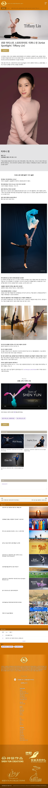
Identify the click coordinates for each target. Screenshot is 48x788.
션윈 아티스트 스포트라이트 (8, 418)
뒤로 (3, 8)
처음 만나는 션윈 (23, 691)
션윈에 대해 (22, 688)
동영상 (21, 707)
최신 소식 (21, 708)
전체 (3, 632)
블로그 (11, 632)
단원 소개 (21, 711)
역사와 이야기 (22, 738)
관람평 (21, 713)
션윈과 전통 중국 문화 (24, 740)
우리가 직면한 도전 (23, 698)
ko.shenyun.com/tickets (30, 369)
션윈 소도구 (22, 737)
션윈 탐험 (22, 727)
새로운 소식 (22, 719)
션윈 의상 (21, 734)
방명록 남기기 (24, 683)
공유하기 (5, 50)
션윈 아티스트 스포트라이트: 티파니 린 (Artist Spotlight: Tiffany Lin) (25, 8)
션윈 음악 (21, 731)
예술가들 (21, 702)
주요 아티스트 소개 (21, 418)
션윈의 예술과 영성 (23, 699)
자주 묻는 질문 (22, 703)
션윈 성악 (21, 732)
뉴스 (8, 8)
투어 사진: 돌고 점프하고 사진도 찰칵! (39, 500)
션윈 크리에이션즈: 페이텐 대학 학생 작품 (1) (10, 500)
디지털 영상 (22, 735)
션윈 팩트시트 (22, 696)
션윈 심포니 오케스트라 (24, 693)
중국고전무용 (22, 729)
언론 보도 (21, 714)
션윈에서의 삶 (22, 694)
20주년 (21, 690)
